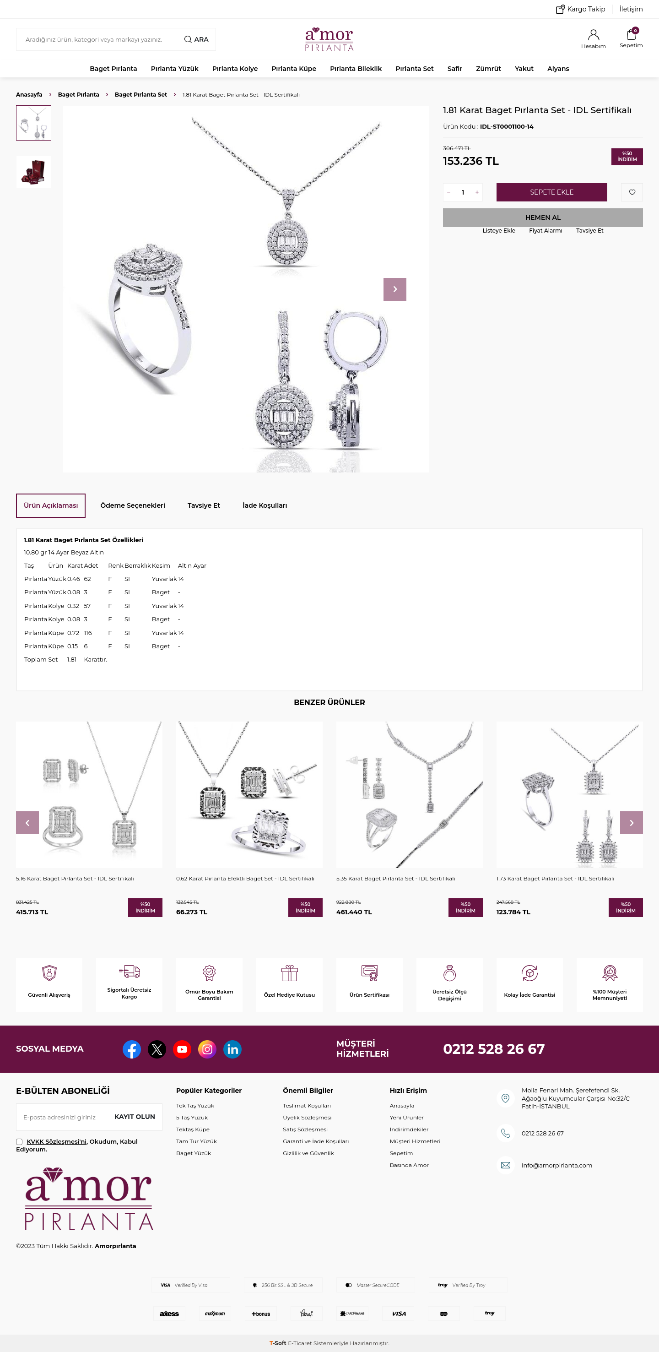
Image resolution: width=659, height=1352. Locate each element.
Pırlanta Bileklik (356, 69)
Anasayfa (29, 94)
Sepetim (401, 1153)
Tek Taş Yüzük (195, 1105)
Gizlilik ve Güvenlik (308, 1153)
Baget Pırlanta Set (141, 94)
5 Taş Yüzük (192, 1117)
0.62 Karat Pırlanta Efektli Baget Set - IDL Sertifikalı (245, 878)
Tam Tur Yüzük (196, 1141)
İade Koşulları (265, 505)
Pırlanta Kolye (235, 69)
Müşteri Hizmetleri (415, 1141)
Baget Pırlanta (113, 69)
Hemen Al (543, 217)
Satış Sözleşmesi (305, 1129)
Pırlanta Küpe (293, 69)
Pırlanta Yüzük (175, 69)
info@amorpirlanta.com (557, 1165)
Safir (455, 69)
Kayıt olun (134, 1117)
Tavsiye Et (590, 230)
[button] (395, 289)
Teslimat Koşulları (307, 1105)
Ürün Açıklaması (51, 505)
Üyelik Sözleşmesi (307, 1117)
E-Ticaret (300, 1343)
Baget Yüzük (193, 1153)
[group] (245, 289)
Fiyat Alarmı (545, 230)
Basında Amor (409, 1165)
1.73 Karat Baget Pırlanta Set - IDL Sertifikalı (555, 878)
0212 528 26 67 (494, 1049)
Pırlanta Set (414, 69)
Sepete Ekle (551, 192)
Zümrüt (488, 69)
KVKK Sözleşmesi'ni (56, 1141)
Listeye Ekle (498, 230)
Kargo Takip (580, 9)
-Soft (279, 1343)
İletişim (631, 9)
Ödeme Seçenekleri (132, 505)
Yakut (524, 69)
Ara (196, 39)
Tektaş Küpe (193, 1129)
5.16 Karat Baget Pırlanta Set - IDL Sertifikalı (75, 878)
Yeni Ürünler (407, 1117)
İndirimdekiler (409, 1129)
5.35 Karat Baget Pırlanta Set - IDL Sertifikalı (395, 878)
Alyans (558, 69)
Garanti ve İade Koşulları (316, 1141)
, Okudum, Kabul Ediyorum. (77, 1145)
